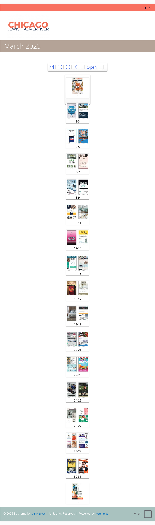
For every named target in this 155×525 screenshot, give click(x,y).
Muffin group (38, 513)
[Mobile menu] (115, 25)
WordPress (101, 513)
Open (92, 67)
